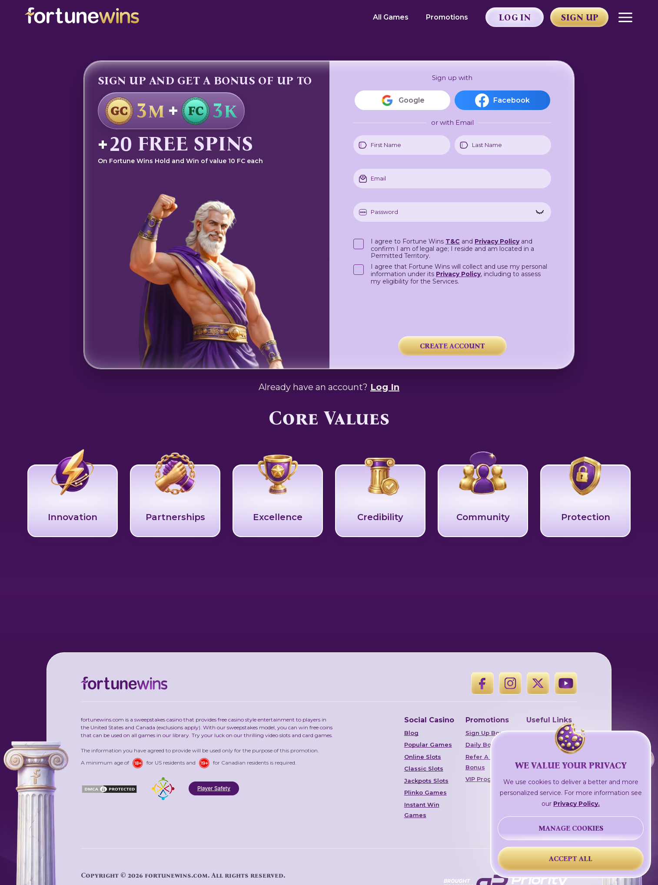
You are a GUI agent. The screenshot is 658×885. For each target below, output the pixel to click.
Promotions (447, 17)
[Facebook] (482, 683)
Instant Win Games (421, 809)
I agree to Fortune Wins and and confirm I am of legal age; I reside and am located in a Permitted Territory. (452, 248)
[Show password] (539, 212)
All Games (391, 17)
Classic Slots (423, 768)
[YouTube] (566, 683)
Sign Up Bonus (488, 732)
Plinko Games (425, 792)
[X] (538, 683)
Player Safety (213, 788)
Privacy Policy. (576, 804)
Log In (384, 387)
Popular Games (428, 744)
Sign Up (580, 17)
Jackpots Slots (426, 780)
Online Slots (422, 756)
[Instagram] (510, 683)
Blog (411, 732)
